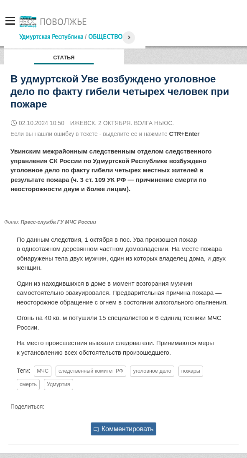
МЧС (42, 371)
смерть (28, 384)
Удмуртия (58, 384)
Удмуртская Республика (51, 37)
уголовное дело (152, 371)
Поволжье (63, 22)
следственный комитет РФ (91, 371)
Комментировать (124, 428)
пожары (190, 371)
